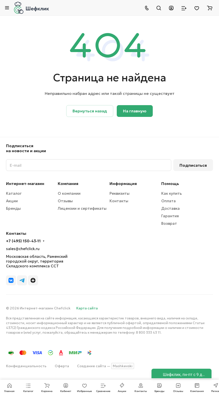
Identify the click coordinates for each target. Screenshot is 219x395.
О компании (69, 193)
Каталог (14, 193)
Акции (12, 201)
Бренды (13, 208)
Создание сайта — (105, 366)
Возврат (169, 223)
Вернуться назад (89, 110)
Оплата (168, 201)
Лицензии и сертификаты (82, 208)
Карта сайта (87, 308)
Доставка (170, 208)
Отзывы (65, 201)
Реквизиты (120, 193)
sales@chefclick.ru (23, 248)
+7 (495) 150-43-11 (23, 241)
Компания (68, 183)
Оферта (62, 366)
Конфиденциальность (26, 366)
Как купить (171, 193)
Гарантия (170, 216)
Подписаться (193, 165)
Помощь (170, 183)
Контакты (119, 201)
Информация (123, 183)
